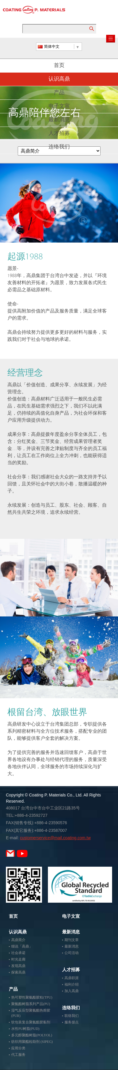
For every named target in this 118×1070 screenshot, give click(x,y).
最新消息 (59, 120)
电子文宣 (59, 106)
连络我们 (59, 147)
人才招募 (59, 133)
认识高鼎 (59, 79)
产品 (59, 93)
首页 (59, 65)
